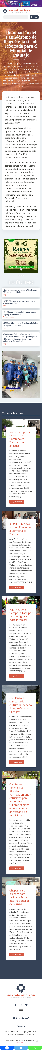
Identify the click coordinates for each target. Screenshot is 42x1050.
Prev (5, 258)
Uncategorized (8, 317)
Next (37, 258)
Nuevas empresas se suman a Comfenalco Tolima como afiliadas (20, 438)
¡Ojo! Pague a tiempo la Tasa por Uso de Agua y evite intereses (20, 615)
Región (5, 295)
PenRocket (19, 1042)
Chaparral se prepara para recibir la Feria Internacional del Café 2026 (19, 897)
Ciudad (5, 306)
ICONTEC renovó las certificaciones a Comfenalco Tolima (20, 529)
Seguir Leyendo (17, 502)
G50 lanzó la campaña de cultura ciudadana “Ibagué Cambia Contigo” (20, 704)
